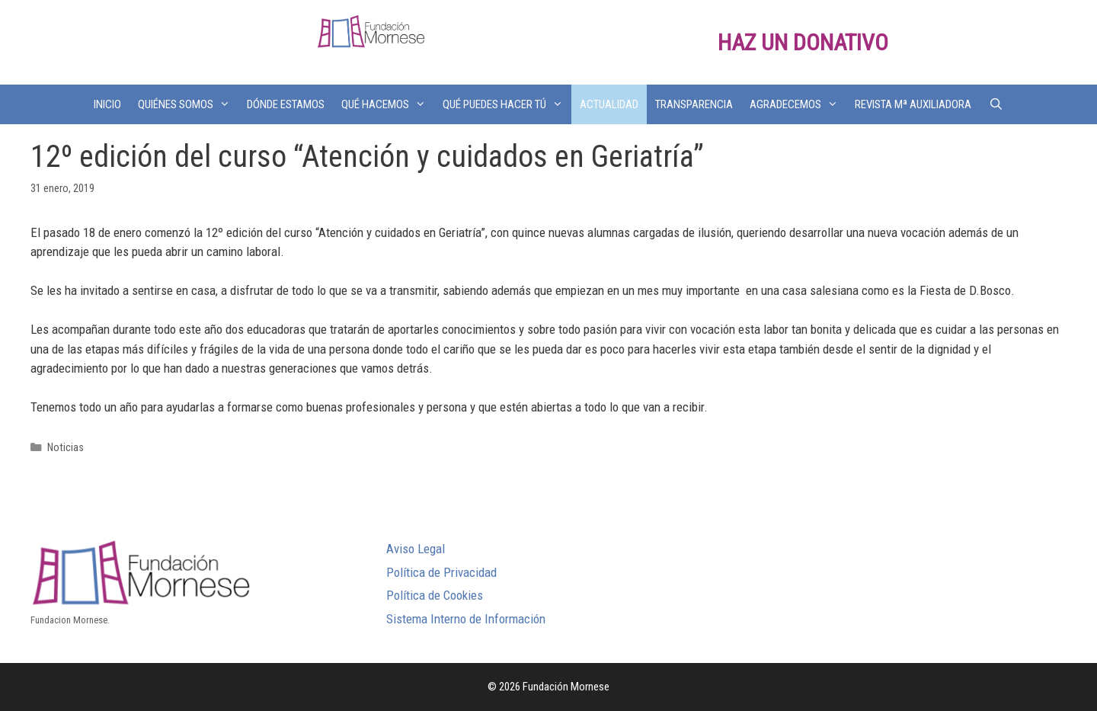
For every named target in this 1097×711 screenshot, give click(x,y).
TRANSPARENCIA (694, 104)
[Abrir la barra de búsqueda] (995, 104)
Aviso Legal (415, 548)
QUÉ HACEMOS (387, 104)
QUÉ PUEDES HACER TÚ (507, 104)
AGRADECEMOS (798, 104)
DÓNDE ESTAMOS (286, 104)
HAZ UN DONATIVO (803, 42)
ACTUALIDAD (609, 104)
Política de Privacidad (441, 572)
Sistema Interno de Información (465, 618)
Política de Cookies (434, 595)
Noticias (65, 447)
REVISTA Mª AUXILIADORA (913, 104)
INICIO (107, 104)
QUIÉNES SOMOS (188, 104)
